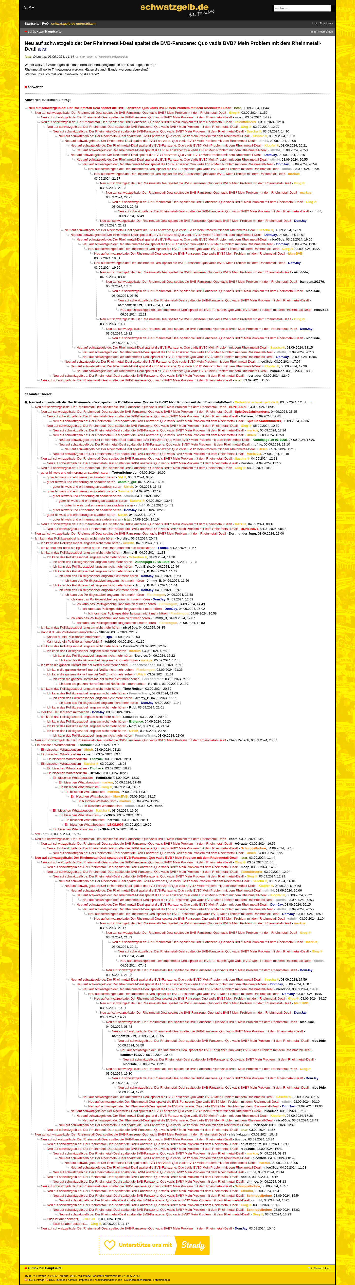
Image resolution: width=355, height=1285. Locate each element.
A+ (31, 7)
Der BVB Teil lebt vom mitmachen (65, 712)
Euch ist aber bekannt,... (64, 1219)
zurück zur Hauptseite (44, 31)
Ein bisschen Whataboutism (55, 745)
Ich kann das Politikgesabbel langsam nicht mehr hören (74, 538)
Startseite (32, 23)
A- (25, 8)
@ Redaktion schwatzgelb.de (111, 56)
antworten (35, 87)
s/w (37, 834)
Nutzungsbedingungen (108, 1279)
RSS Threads (55, 1279)
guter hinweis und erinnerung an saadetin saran (75, 472)
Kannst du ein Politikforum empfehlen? (68, 632)
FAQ (46, 23)
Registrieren (326, 23)
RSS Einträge (34, 1279)
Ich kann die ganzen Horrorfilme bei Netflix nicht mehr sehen (84, 665)
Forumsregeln (161, 1279)
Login (315, 23)
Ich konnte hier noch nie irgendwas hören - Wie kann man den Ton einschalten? (98, 548)
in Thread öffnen (323, 31)
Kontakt (72, 1279)
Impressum (86, 1279)
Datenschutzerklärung (137, 1279)
